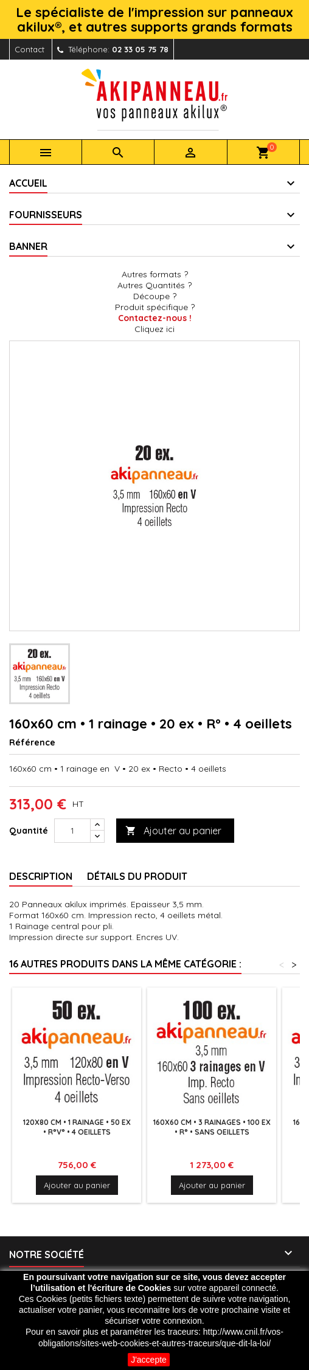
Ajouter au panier (173, 831)
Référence (32, 742)
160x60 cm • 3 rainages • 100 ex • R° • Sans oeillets (212, 1127)
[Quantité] (72, 830)
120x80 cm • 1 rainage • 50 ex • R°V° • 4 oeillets (77, 1127)
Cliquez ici (154, 328)
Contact (29, 49)
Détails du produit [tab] (137, 876)
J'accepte (149, 1360)
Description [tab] (40, 876)
